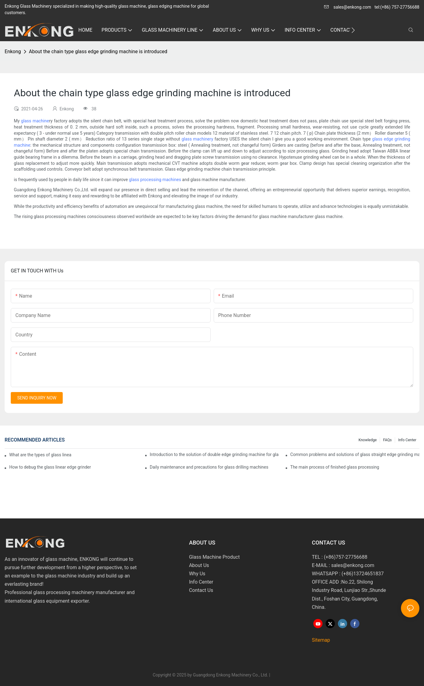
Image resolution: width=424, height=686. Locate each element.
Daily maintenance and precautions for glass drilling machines (209, 467)
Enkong (13, 51)
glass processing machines (155, 179)
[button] (353, 30)
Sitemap (321, 640)
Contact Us (201, 590)
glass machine (35, 120)
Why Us (197, 574)
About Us (199, 565)
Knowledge (368, 440)
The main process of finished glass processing (334, 467)
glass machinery (197, 139)
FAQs (387, 440)
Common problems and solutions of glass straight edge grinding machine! (354, 454)
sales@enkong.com (352, 7)
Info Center (407, 440)
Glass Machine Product (214, 557)
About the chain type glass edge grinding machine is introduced (98, 51)
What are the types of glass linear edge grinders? (40, 454)
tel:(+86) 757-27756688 (396, 7)
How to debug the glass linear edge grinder (50, 467)
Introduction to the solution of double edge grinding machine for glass (214, 454)
